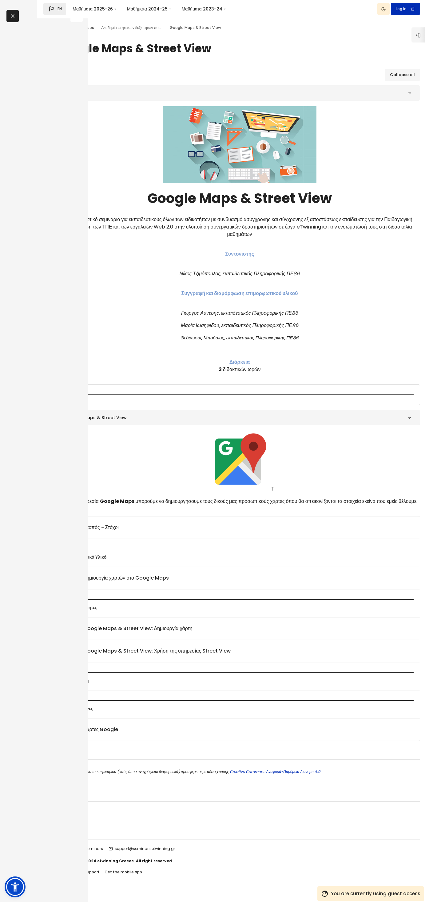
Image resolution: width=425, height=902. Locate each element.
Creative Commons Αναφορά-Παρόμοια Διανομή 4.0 (327, 779)
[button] (105, 9)
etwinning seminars (137, 856)
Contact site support (132, 880)
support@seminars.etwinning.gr (198, 856)
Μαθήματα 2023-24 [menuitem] (252, 9)
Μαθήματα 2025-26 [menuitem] (143, 9)
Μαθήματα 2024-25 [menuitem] (197, 9)
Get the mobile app (176, 880)
